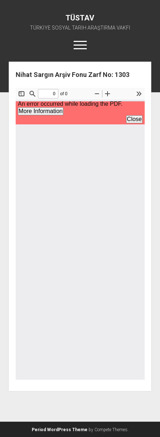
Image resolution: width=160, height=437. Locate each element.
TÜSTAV (80, 17)
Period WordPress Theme (59, 429)
